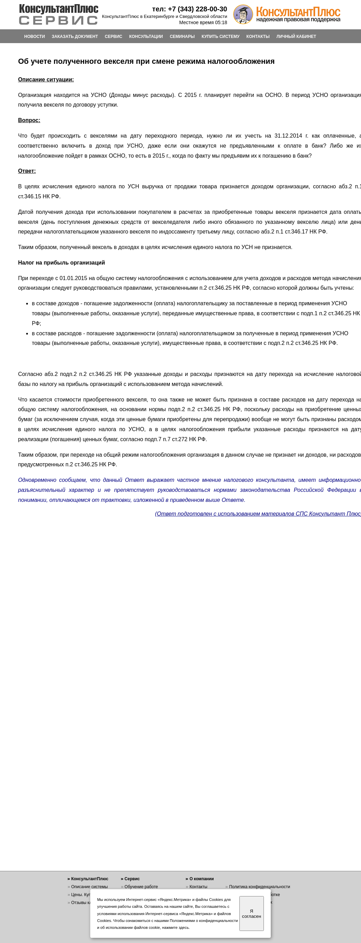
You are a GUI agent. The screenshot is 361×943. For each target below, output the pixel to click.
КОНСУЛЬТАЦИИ (146, 36)
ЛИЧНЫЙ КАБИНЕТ (296, 36)
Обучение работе (141, 886)
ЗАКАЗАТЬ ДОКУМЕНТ (75, 36)
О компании (201, 878)
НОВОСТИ (34, 36)
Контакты (198, 886)
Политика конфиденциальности (259, 886)
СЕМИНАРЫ (182, 36)
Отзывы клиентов (88, 902)
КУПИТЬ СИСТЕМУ (220, 36)
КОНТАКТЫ (257, 36)
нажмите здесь (175, 927)
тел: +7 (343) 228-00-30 (189, 9)
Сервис (132, 878)
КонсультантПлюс (90, 878)
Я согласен (251, 914)
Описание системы (89, 886)
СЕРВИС (113, 36)
